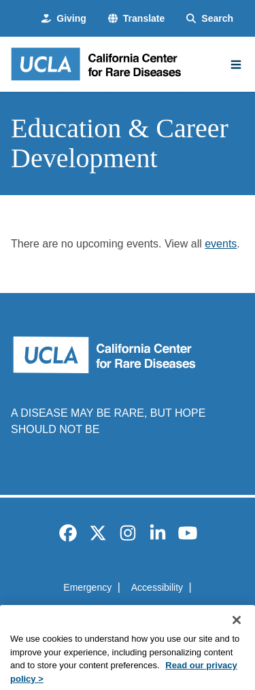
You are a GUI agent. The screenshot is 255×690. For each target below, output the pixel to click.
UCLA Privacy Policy (123, 611)
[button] (136, 19)
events (221, 243)
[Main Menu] (236, 64)
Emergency (87, 587)
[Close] (237, 631)
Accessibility (157, 587)
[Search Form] (209, 19)
